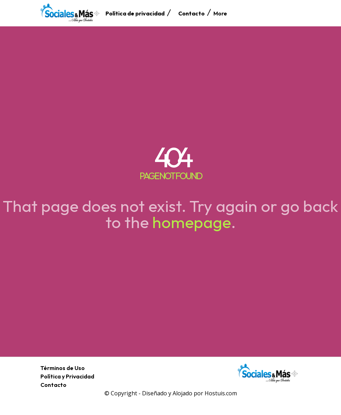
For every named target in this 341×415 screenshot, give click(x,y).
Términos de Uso (62, 367)
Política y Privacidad (67, 376)
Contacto (53, 384)
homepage (191, 222)
